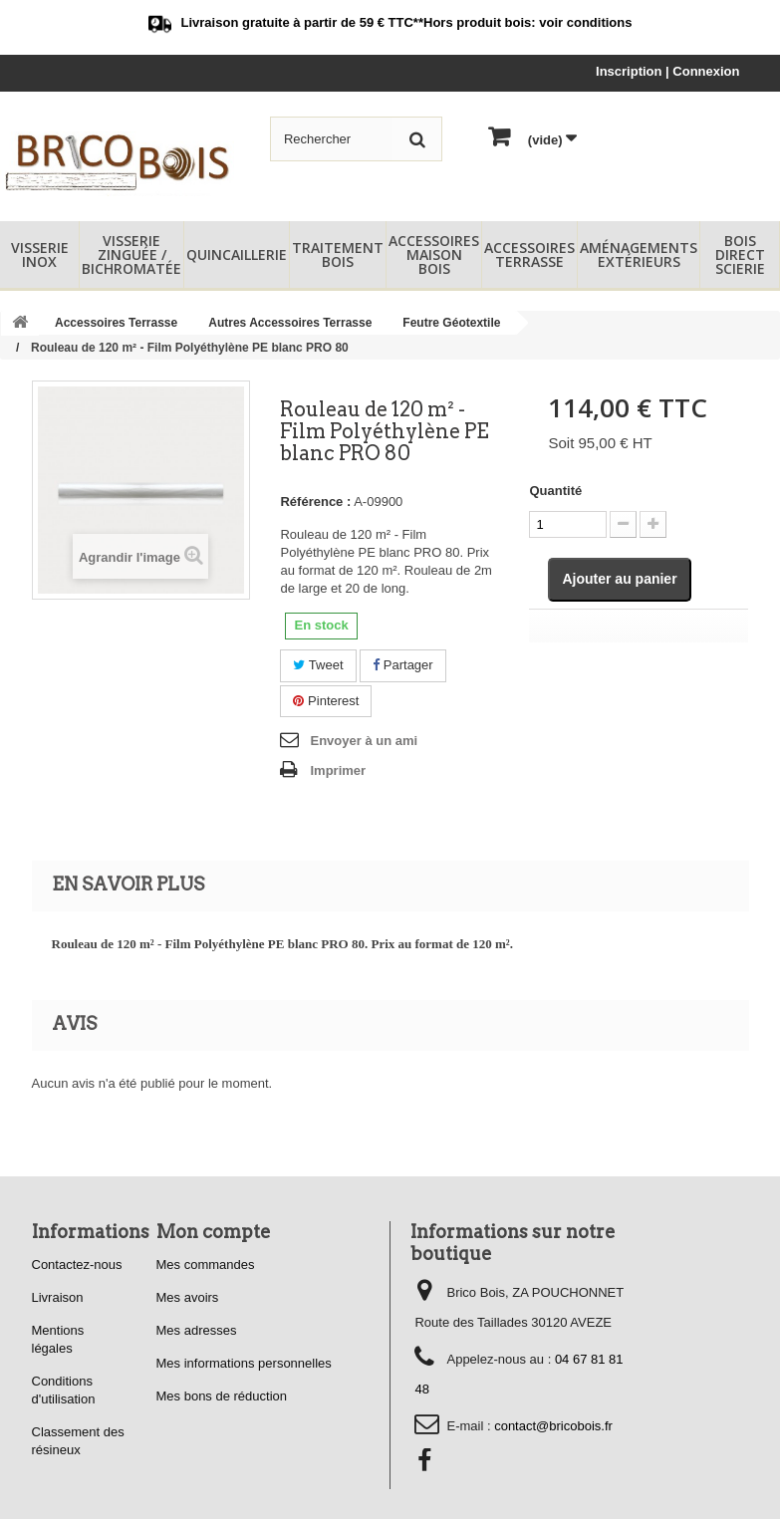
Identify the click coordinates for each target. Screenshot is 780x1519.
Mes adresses (196, 1330)
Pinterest (326, 700)
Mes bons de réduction (222, 1396)
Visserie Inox (40, 254)
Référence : (315, 501)
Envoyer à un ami (363, 740)
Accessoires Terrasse (529, 254)
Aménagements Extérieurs (638, 254)
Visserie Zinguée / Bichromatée (131, 254)
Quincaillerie (236, 254)
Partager (402, 664)
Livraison (58, 1297)
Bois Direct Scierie (740, 254)
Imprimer (338, 770)
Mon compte (213, 1231)
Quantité (555, 490)
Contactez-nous (77, 1264)
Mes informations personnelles (244, 1363)
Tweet (318, 664)
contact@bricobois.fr (553, 1425)
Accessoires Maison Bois (434, 254)
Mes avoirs (187, 1297)
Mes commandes (205, 1264)
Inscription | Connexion (667, 71)
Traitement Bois (338, 254)
